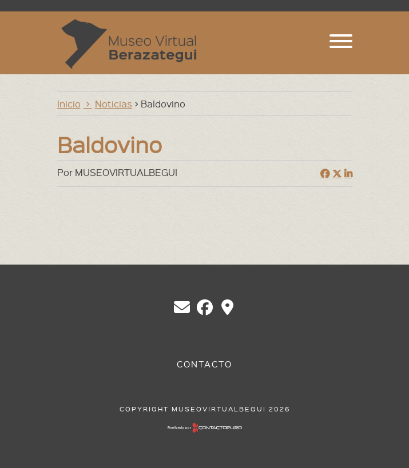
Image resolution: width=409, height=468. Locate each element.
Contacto (204, 364)
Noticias (113, 103)
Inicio (69, 103)
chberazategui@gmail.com (181, 307)
